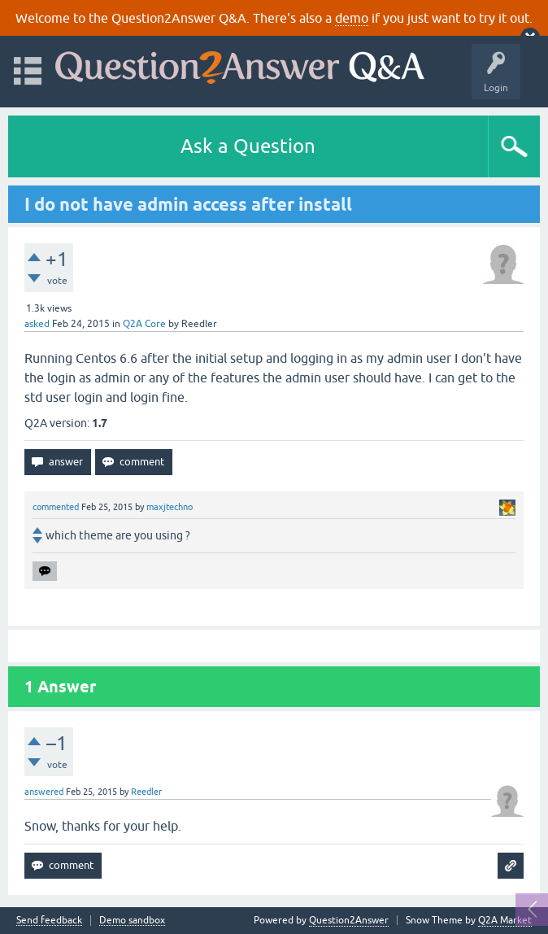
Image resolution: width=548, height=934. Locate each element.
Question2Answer (349, 920)
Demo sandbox (132, 920)
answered (43, 792)
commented (56, 507)
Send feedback (49, 920)
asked (37, 324)
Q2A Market (505, 920)
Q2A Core (144, 324)
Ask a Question (247, 146)
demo (351, 18)
